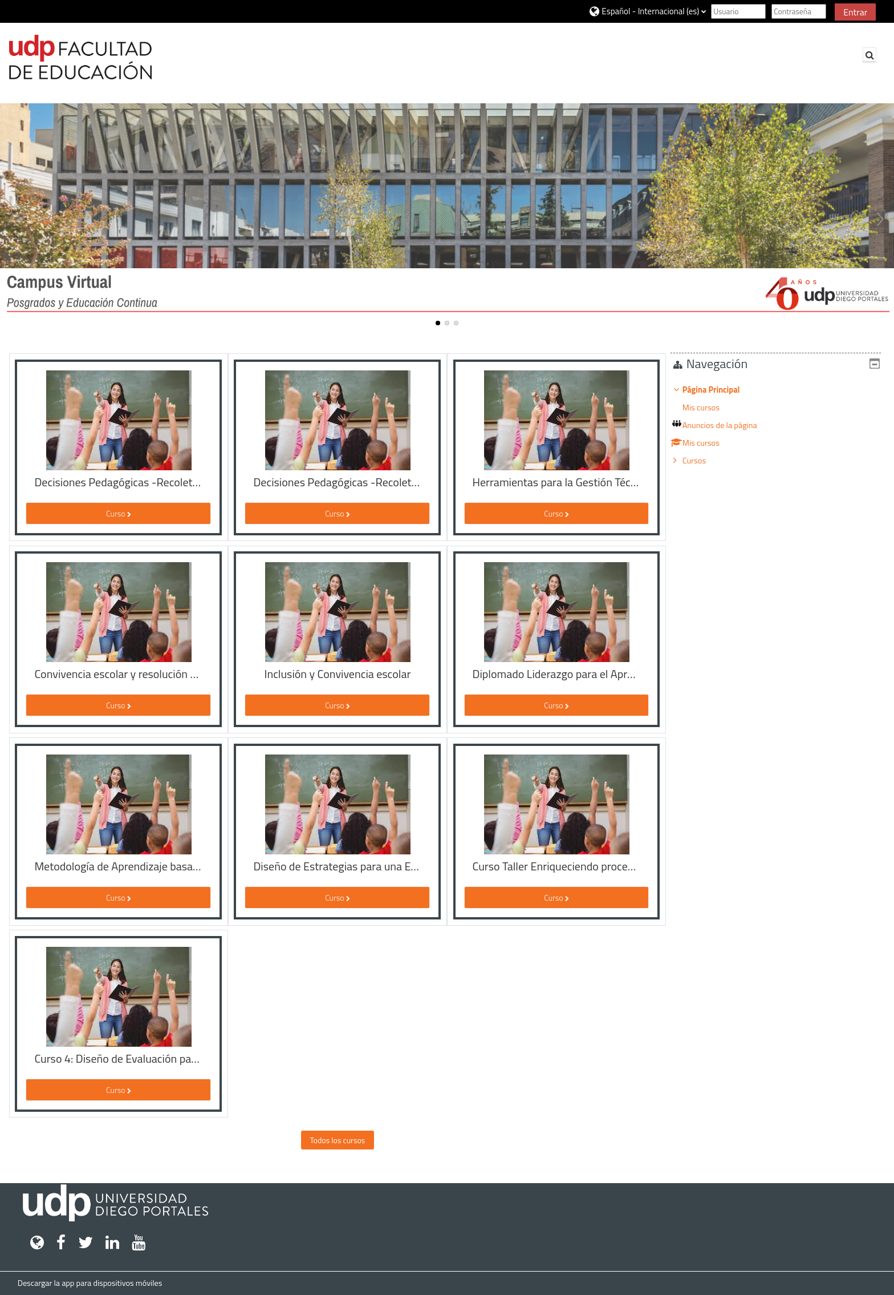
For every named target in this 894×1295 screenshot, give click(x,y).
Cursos (702, 460)
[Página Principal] (80, 57)
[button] (647, 11)
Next (879, 219)
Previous (14, 219)
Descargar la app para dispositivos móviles (90, 1283)
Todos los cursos (337, 1140)
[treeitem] (780, 425)
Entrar (855, 12)
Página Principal (720, 390)
